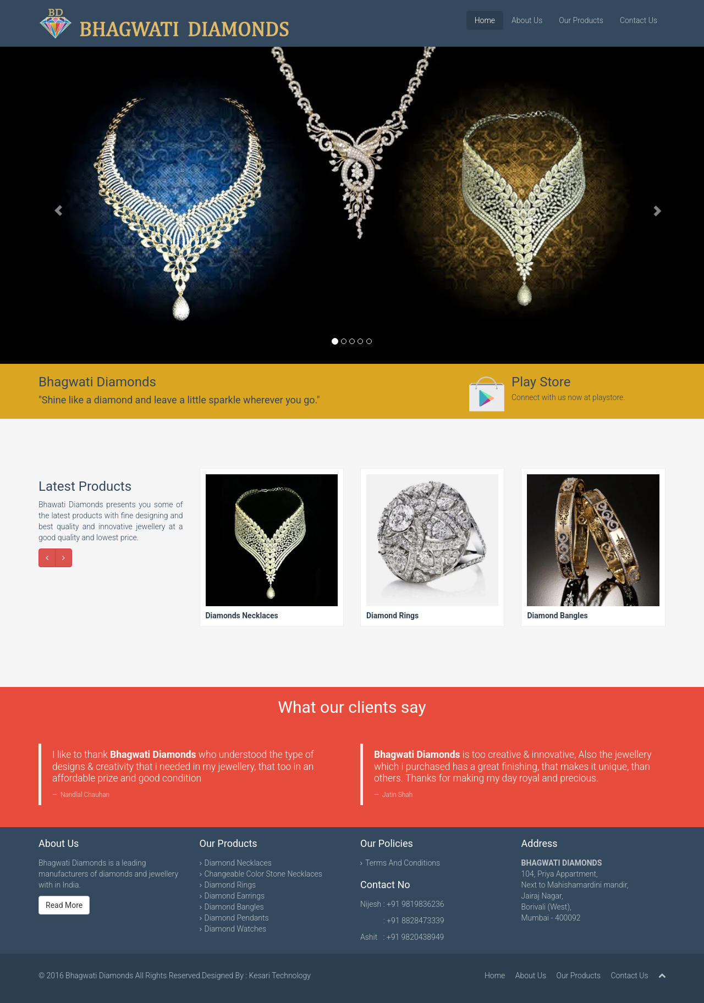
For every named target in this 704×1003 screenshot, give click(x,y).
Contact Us (638, 20)
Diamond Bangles (234, 906)
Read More (64, 905)
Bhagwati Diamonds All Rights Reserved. (133, 975)
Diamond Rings (230, 884)
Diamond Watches (236, 928)
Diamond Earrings (235, 895)
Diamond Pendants (237, 917)
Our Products (581, 20)
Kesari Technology (280, 975)
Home (485, 20)
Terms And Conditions (402, 862)
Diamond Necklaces (238, 862)
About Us (527, 20)
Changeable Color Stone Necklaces (263, 873)
